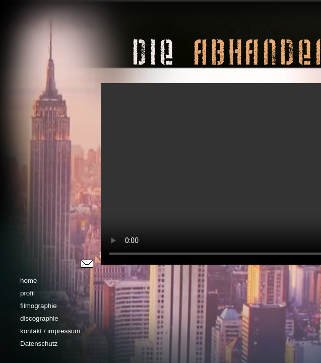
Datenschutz (38, 343)
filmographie (38, 306)
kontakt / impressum (50, 331)
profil (27, 293)
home (28, 280)
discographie (39, 318)
